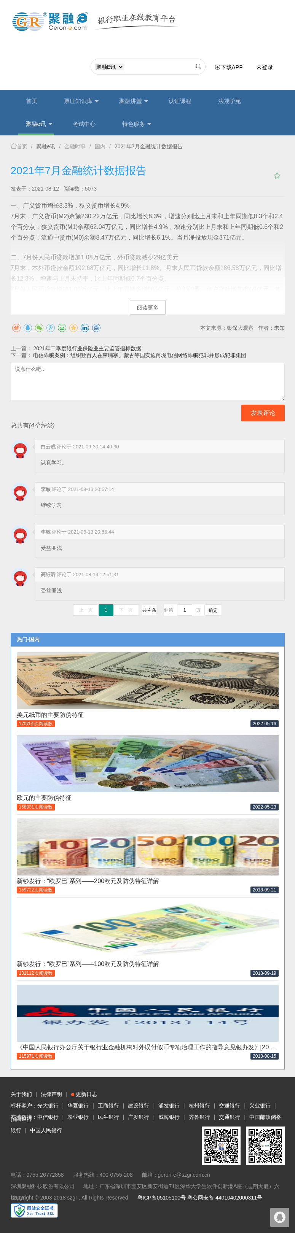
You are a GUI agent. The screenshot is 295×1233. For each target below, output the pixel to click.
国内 (100, 146)
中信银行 (48, 1117)
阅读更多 (147, 308)
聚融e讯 (39, 124)
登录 (264, 67)
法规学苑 (229, 101)
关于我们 (21, 1094)
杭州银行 (199, 1106)
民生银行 (108, 1117)
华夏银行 (78, 1106)
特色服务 (136, 124)
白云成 (48, 447)
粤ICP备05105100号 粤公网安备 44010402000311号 (199, 1198)
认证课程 (180, 101)
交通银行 (229, 1106)
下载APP (230, 67)
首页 (31, 101)
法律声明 (51, 1094)
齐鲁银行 (199, 1117)
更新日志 (84, 1094)
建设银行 (138, 1106)
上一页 (86, 610)
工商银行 (108, 1106)
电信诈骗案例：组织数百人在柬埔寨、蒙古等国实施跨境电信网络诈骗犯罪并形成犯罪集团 (139, 355)
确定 (213, 610)
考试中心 (84, 124)
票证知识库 (81, 101)
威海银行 (169, 1117)
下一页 (126, 610)
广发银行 (138, 1117)
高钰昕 (48, 574)
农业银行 (78, 1117)
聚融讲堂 (133, 101)
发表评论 (263, 413)
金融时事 (75, 146)
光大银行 (48, 1106)
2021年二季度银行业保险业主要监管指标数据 (87, 348)
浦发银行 (169, 1106)
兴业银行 (260, 1106)
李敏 (46, 489)
